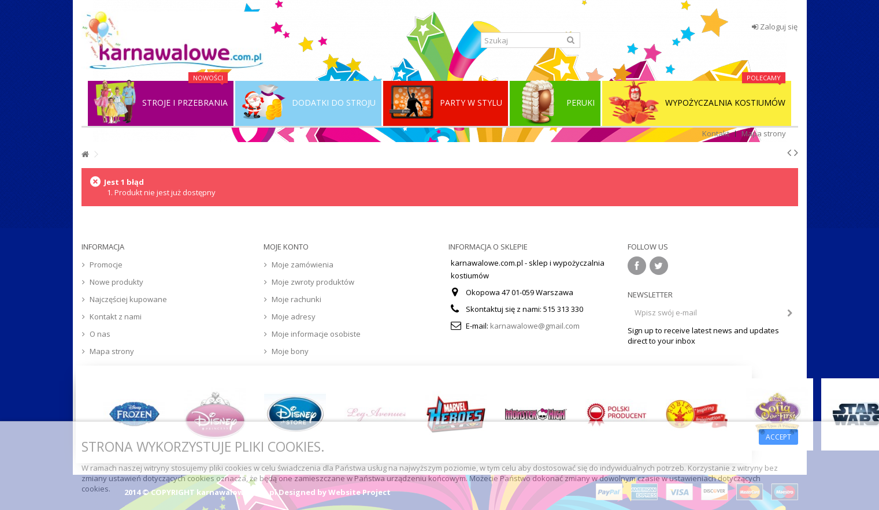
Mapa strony (763, 133)
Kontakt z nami (116, 316)
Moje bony (290, 351)
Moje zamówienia (302, 264)
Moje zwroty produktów (313, 282)
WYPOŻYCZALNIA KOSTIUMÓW (696, 103)
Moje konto (286, 246)
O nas (100, 334)
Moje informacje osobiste (316, 334)
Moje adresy (294, 316)
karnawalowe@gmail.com (535, 326)
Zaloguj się (775, 26)
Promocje (106, 264)
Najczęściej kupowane (128, 299)
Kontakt (715, 133)
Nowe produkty (116, 282)
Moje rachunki (296, 299)
